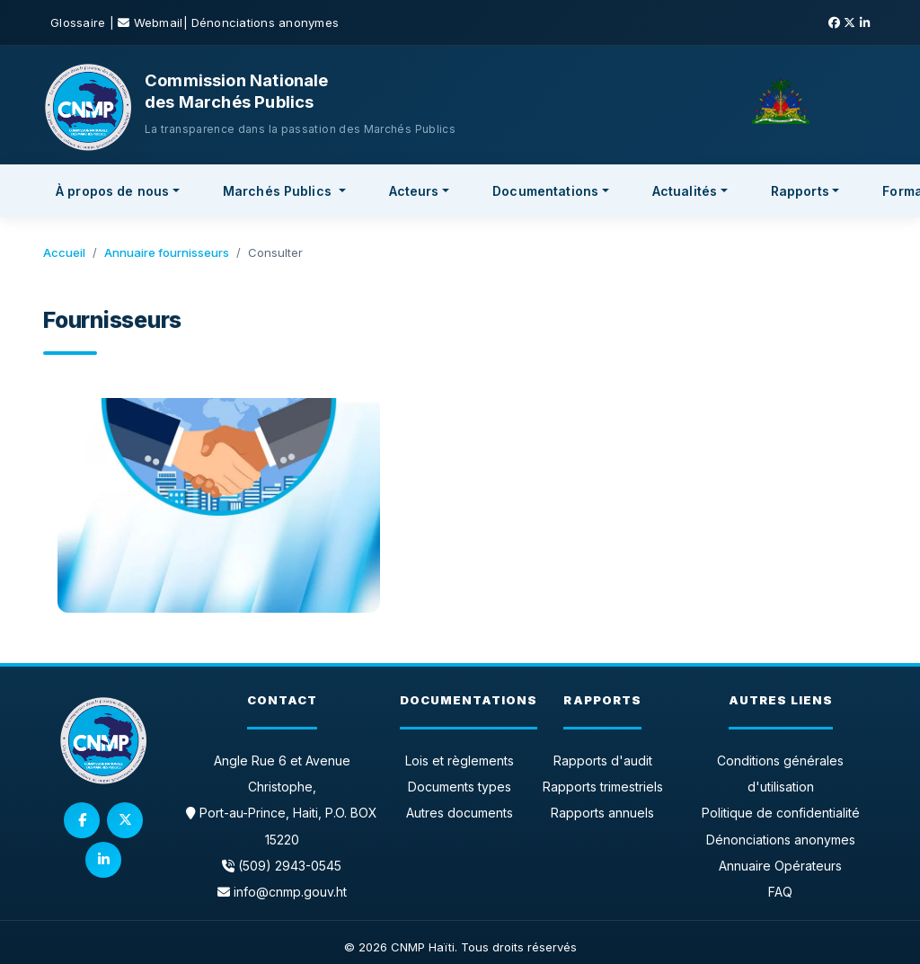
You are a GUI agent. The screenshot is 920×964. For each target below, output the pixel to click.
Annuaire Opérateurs (780, 865)
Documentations (545, 191)
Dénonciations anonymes (265, 22)
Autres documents (459, 812)
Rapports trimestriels (603, 786)
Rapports (800, 191)
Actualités (684, 191)
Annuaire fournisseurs (166, 252)
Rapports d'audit (602, 760)
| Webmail (146, 22)
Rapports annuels (602, 812)
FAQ (780, 891)
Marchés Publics (279, 191)
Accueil (64, 252)
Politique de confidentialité (781, 812)
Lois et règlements (459, 760)
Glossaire (80, 22)
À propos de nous (112, 191)
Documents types (459, 786)
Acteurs (414, 191)
